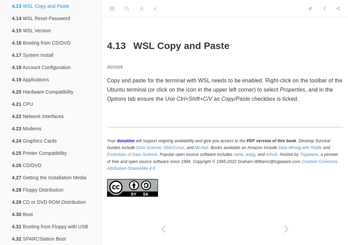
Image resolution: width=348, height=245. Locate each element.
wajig (250, 154)
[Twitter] (310, 8)
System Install (32, 55)
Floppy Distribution (38, 190)
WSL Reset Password (41, 18)
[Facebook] (324, 8)
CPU (22, 104)
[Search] (127, 8)
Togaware (309, 154)
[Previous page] (163, 228)
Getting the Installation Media (49, 177)
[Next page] (286, 228)
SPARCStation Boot (39, 239)
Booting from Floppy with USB (50, 226)
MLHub (201, 147)
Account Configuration (41, 67)
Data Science (148, 147)
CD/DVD (26, 165)
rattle (238, 154)
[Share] (338, 8)
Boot (22, 214)
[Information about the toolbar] (155, 8)
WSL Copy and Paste (40, 6)
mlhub (271, 154)
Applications (30, 79)
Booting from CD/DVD (41, 43)
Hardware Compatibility (42, 92)
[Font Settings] (141, 8)
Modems (26, 128)
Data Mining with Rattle (300, 147)
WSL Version (31, 30)
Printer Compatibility (39, 153)
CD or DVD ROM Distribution (49, 202)
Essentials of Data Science (132, 154)
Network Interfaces (38, 116)
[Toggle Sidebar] (112, 8)
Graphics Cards (34, 141)
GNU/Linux (174, 147)
